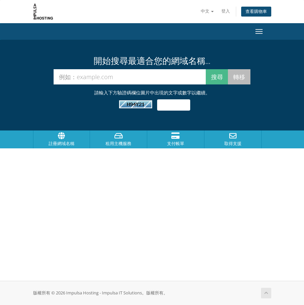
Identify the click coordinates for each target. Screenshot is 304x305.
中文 (207, 11)
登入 (225, 11)
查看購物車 (256, 11)
